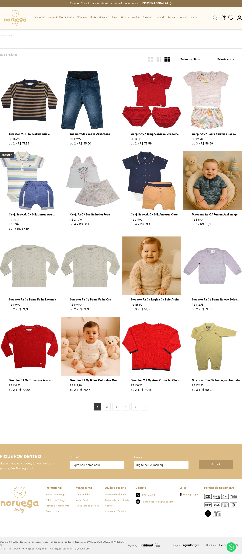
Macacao (82, 17)
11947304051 (145, 495)
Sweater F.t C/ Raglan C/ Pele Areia (155, 299)
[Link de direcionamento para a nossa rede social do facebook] (3, 520)
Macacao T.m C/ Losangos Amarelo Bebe (216, 380)
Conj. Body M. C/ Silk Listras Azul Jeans (31, 214)
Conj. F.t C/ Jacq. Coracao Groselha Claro (155, 134)
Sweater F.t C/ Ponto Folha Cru (90, 299)
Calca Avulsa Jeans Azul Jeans (90, 134)
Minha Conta (82, 500)
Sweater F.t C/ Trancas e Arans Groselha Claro (30, 380)
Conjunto (104, 17)
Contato (109, 505)
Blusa (115, 17)
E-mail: (139, 457)
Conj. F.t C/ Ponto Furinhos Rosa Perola (213, 134)
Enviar (215, 464)
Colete (125, 17)
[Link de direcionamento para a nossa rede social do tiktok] (33, 520)
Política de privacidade (117, 500)
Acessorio (39, 17)
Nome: (74, 457)
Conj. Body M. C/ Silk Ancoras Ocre (154, 214)
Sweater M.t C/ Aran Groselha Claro (155, 380)
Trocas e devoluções (115, 494)
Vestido (136, 17)
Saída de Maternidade (61, 17)
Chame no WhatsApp (116, 511)
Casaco (147, 17)
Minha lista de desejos (87, 505)
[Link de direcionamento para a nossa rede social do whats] (18, 520)
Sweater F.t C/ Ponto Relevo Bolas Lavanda (214, 299)
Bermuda (160, 17)
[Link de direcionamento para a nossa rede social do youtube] (25, 520)
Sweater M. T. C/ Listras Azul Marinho (28, 134)
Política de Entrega (55, 500)
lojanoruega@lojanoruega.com (154, 501)
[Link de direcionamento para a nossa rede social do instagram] (10, 520)
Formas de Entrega (55, 494)
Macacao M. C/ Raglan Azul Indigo (215, 214)
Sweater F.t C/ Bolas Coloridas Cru (93, 380)
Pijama (194, 17)
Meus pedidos (83, 494)
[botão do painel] (239, 18)
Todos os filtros (190, 59)
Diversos (182, 17)
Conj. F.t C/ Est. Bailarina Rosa (90, 214)
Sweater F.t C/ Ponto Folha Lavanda (32, 299)
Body (93, 17)
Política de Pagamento (57, 505)
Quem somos (52, 511)
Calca (171, 17)
